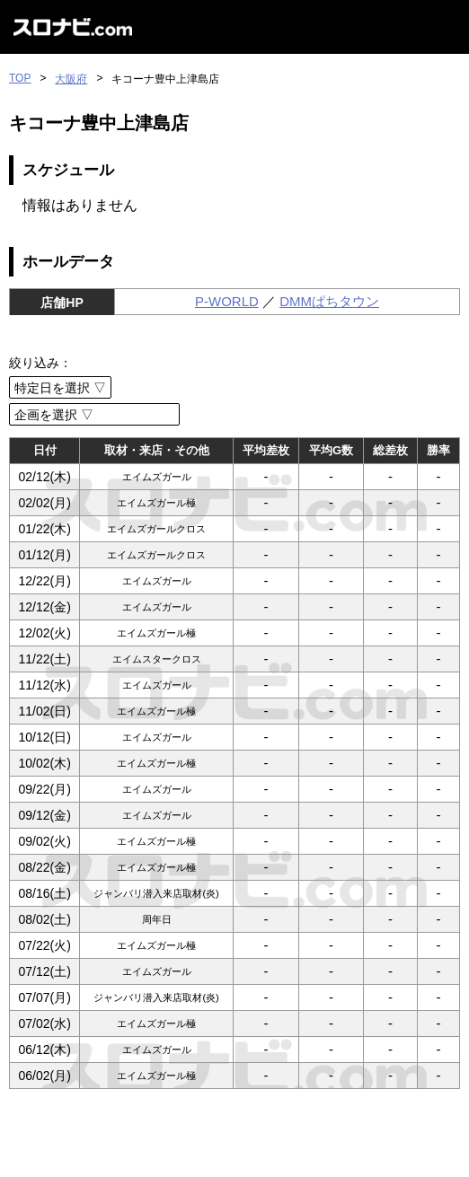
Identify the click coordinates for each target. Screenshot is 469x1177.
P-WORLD (227, 301)
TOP (20, 78)
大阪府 (71, 79)
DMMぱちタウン (329, 301)
